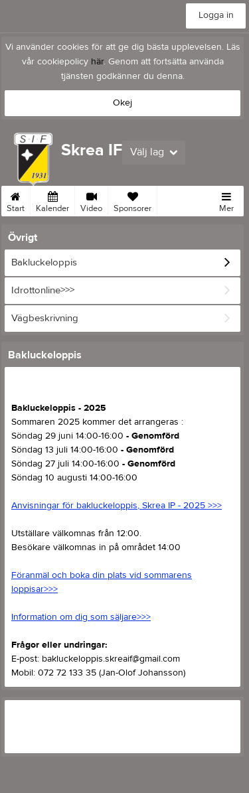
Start (16, 200)
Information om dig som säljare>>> (81, 617)
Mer (226, 200)
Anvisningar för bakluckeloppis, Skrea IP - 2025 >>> (116, 506)
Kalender (52, 200)
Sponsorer (132, 200)
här (97, 62)
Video (91, 200)
